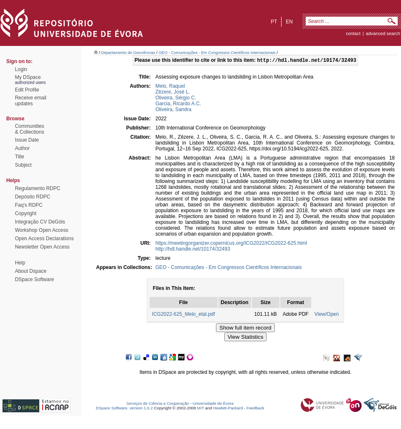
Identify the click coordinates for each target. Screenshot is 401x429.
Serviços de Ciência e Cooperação (158, 404)
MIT (200, 408)
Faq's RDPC (29, 205)
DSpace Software (34, 279)
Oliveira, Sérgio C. (175, 99)
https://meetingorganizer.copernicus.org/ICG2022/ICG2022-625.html (231, 244)
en (289, 22)
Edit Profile (27, 90)
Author (22, 148)
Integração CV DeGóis (40, 222)
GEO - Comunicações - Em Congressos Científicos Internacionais (217, 52)
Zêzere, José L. (172, 93)
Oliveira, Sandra (173, 110)
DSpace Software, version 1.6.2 (124, 408)
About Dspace (30, 271)
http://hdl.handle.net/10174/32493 (192, 250)
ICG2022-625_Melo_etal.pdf (183, 315)
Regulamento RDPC (38, 188)
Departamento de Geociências (128, 52)
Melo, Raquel (170, 87)
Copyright (25, 213)
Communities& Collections (29, 129)
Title (19, 157)
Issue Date (27, 140)
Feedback (255, 408)
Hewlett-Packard (228, 408)
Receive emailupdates (30, 101)
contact (353, 33)
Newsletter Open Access (42, 247)
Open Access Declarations (44, 238)
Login (21, 69)
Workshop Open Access (42, 230)
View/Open (327, 315)
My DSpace (28, 77)
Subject (23, 165)
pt (274, 22)
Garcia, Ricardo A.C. (178, 104)
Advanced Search (383, 33)
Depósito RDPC (33, 197)
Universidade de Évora (213, 404)
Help (20, 263)
